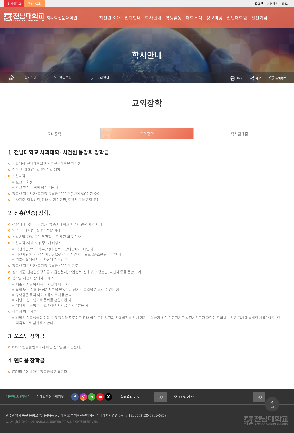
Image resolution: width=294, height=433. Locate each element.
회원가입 (272, 3)
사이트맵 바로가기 (280, 17)
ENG (285, 3)
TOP (272, 407)
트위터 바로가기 (108, 397)
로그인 (259, 3)
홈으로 (11, 77)
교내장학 (54, 134)
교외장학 (103, 77)
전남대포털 (34, 3)
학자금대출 (239, 134)
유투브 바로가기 (100, 397)
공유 (258, 78)
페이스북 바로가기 (75, 397)
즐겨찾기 (281, 78)
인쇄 (239, 78)
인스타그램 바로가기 (83, 397)
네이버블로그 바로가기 (91, 397)
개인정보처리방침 (18, 396)
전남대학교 (14, 3)
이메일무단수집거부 (50, 396)
